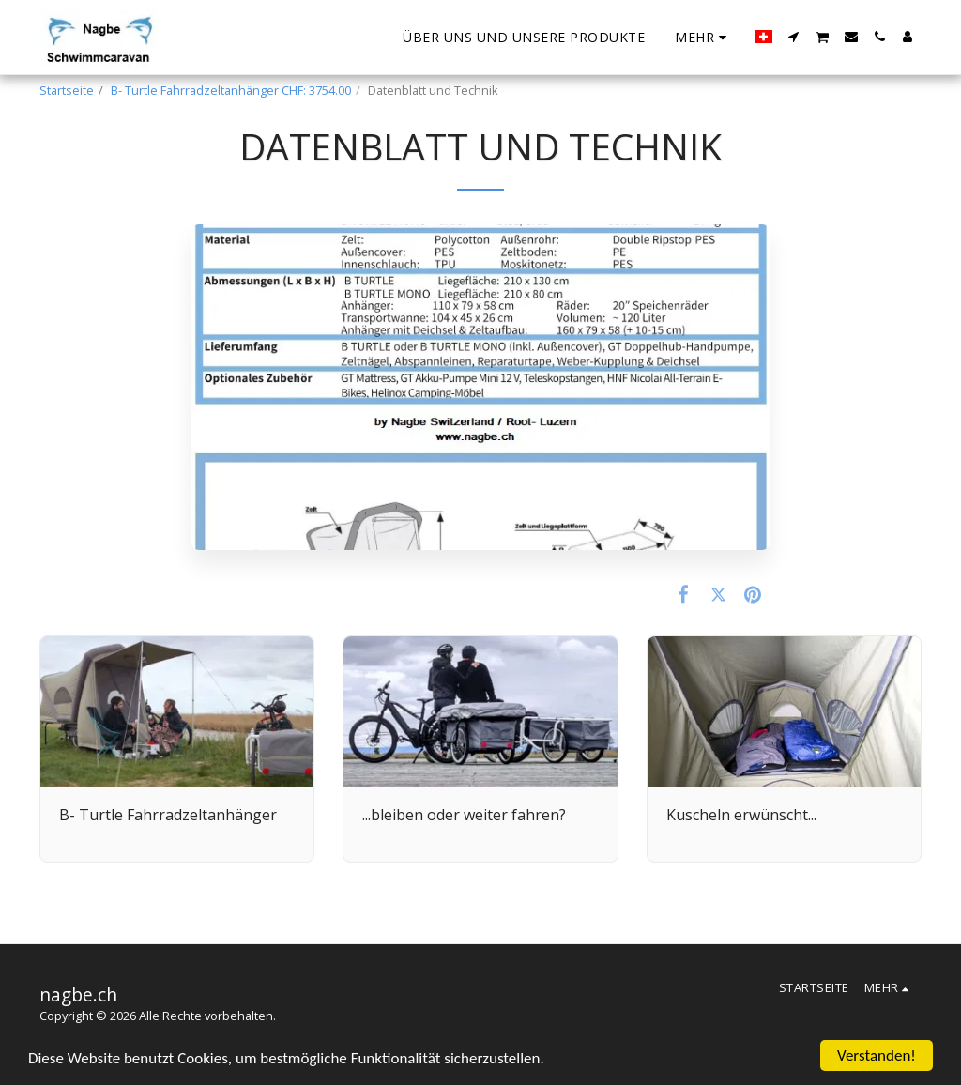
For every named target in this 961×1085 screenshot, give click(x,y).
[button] (794, 36)
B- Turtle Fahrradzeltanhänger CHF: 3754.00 (231, 90)
